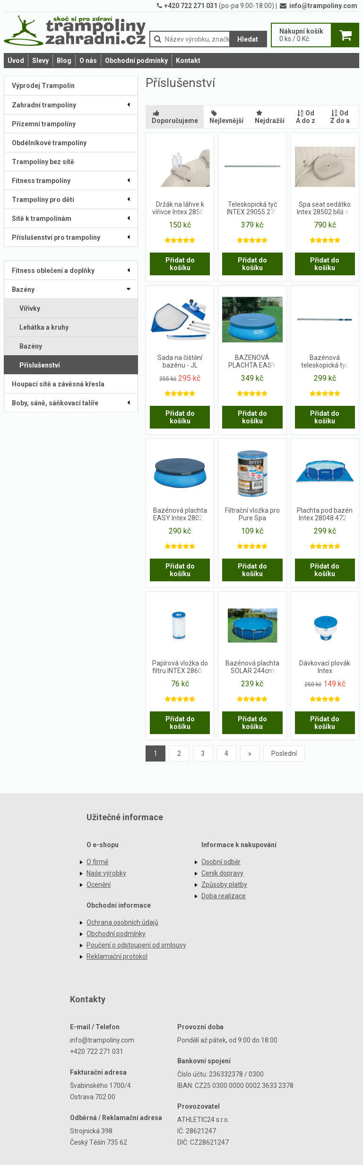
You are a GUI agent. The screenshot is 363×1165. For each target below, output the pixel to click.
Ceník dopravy (222, 873)
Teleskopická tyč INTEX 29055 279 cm (252, 209)
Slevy (40, 60)
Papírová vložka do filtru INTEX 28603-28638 (180, 667)
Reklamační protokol (116, 956)
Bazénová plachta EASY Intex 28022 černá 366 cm (180, 515)
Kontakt (188, 60)
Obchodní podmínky (136, 60)
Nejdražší (270, 116)
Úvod (16, 60)
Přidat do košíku (180, 264)
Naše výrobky (106, 873)
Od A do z (305, 116)
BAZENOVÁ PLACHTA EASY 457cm (252, 362)
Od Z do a (340, 116)
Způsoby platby (224, 884)
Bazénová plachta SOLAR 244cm (252, 666)
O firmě (97, 862)
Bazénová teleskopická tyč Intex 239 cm (325, 362)
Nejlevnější (226, 116)
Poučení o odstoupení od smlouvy (136, 945)
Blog (64, 60)
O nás (88, 60)
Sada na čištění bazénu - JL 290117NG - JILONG (180, 362)
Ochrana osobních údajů (122, 922)
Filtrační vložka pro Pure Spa (252, 514)
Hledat (247, 39)
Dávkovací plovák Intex (324, 666)
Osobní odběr (221, 862)
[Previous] (249, 753)
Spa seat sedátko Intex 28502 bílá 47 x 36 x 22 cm (325, 209)
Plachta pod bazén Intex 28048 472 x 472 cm (325, 515)
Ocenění (98, 884)
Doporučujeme (175, 116)
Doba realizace (223, 896)
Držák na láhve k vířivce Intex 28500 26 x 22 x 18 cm (179, 209)
